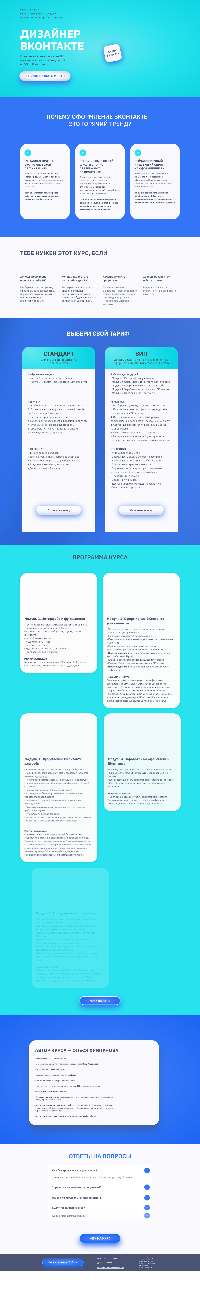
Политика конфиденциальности (110, 1267)
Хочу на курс (100, 1001)
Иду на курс (100, 1238)
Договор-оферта (104, 1263)
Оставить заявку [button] (141, 510)
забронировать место (45, 76)
